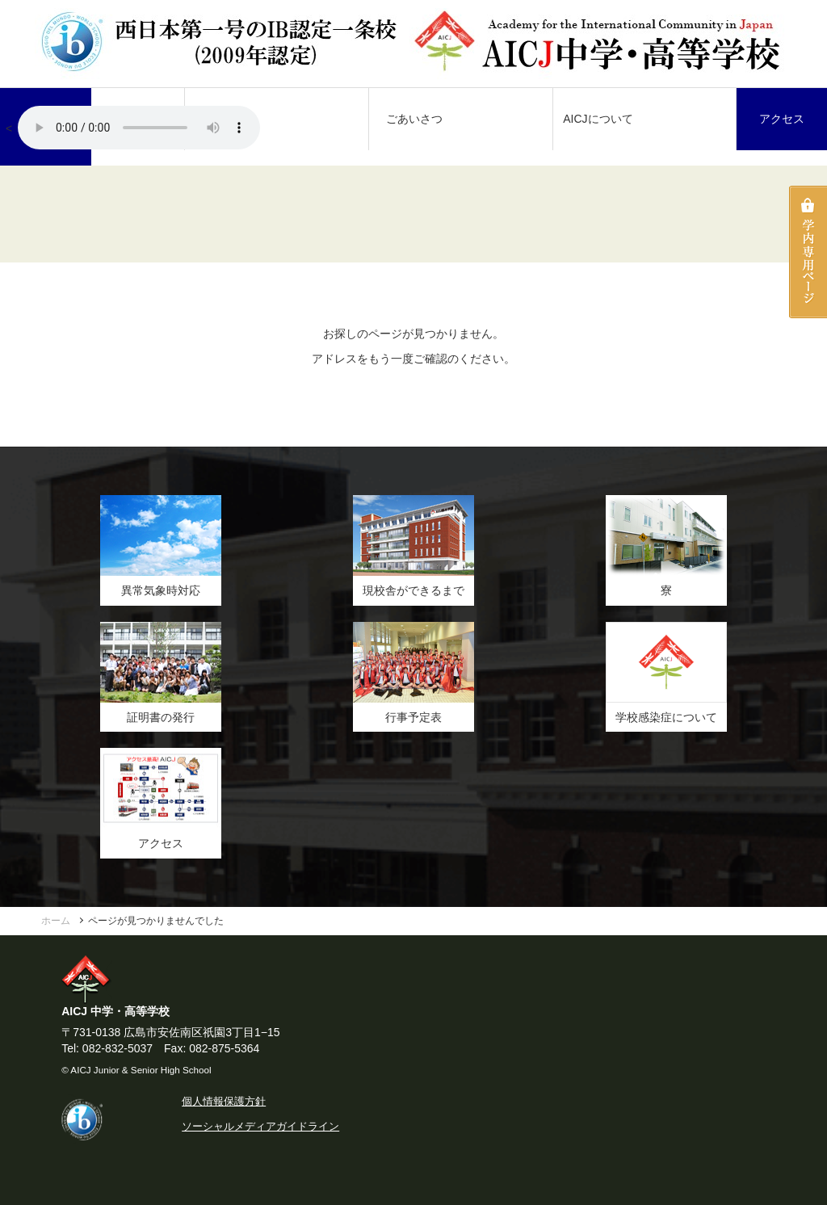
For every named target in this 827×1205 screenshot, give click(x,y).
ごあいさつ (414, 118)
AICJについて (597, 118)
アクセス (781, 118)
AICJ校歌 (139, 127)
